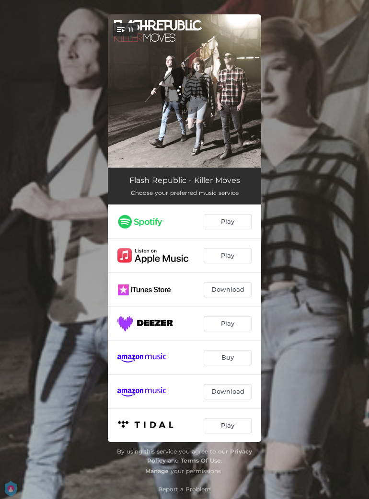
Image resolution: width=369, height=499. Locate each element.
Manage (157, 471)
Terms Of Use (201, 460)
